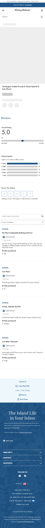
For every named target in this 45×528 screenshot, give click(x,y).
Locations (7, 463)
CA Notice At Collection (22, 497)
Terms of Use (7, 428)
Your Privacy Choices (22, 501)
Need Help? (8, 452)
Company (7, 458)
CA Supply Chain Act (22, 493)
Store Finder (22, 399)
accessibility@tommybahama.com (26, 521)
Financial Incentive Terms (25, 432)
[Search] (41, 16)
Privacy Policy (16, 428)
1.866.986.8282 (35, 519)
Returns (22, 395)
